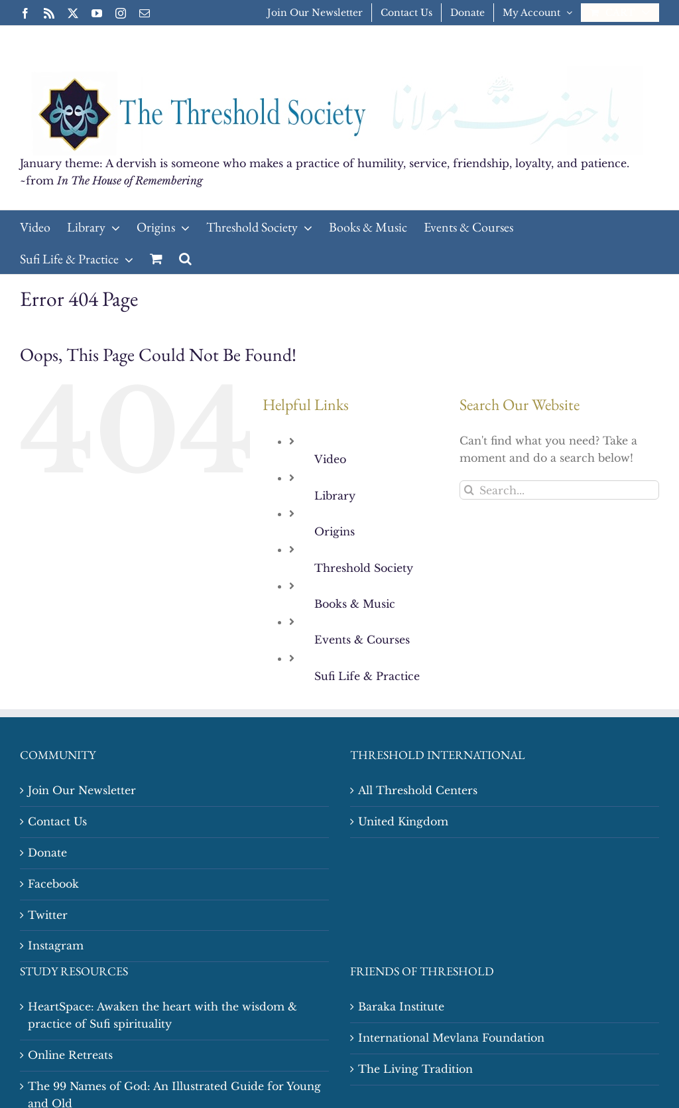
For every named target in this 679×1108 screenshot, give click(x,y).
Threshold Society (363, 568)
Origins (334, 531)
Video (330, 459)
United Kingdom (403, 821)
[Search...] (559, 490)
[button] (185, 258)
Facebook (53, 883)
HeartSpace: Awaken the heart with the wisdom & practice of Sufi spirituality (162, 1015)
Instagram (56, 945)
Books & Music (354, 603)
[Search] (469, 490)
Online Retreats (70, 1055)
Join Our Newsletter (82, 790)
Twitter (48, 915)
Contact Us (57, 821)
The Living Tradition (415, 1068)
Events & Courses (362, 639)
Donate (47, 852)
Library (334, 495)
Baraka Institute (401, 1006)
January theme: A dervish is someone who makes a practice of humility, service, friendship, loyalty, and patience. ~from (324, 172)
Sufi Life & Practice (367, 676)
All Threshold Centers (417, 790)
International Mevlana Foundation (451, 1037)
